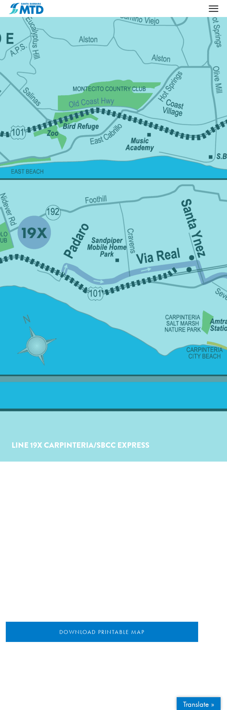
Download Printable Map (102, 632)
